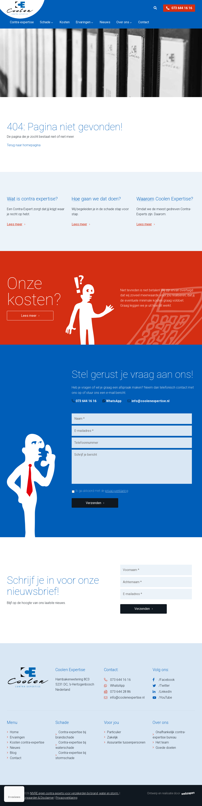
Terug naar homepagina (23, 145)
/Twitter (164, 685)
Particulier (114, 732)
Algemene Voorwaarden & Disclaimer (30, 797)
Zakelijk (112, 737)
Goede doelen (166, 748)
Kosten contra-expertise (27, 742)
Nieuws (15, 748)
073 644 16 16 (179, 8)
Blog (13, 753)
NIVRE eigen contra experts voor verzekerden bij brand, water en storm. (74, 793)
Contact (15, 758)
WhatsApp (111, 401)
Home (14, 732)
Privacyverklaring (66, 797)
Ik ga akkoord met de (101, 491)
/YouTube (165, 697)
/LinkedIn (165, 692)
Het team (162, 742)
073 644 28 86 (120, 692)
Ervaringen (17, 737)
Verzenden (93, 503)
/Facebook (167, 680)
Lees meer (14, 224)
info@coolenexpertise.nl (148, 401)
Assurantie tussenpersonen (126, 742)
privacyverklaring (116, 491)
